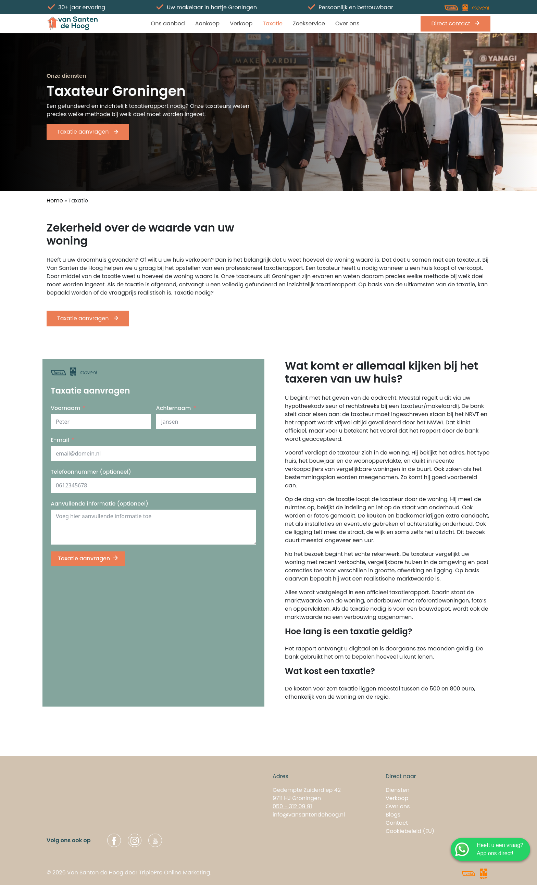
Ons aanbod (168, 23)
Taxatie (273, 23)
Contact (397, 823)
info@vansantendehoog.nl (309, 815)
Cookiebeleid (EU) (410, 831)
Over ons (347, 23)
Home (55, 200)
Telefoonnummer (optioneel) (91, 472)
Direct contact (455, 23)
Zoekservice (309, 23)
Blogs (393, 815)
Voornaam (65, 408)
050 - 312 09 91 (292, 806)
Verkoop (241, 23)
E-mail (60, 440)
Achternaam (173, 408)
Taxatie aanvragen (87, 132)
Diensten (398, 790)
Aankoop (207, 23)
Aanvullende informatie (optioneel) (99, 504)
